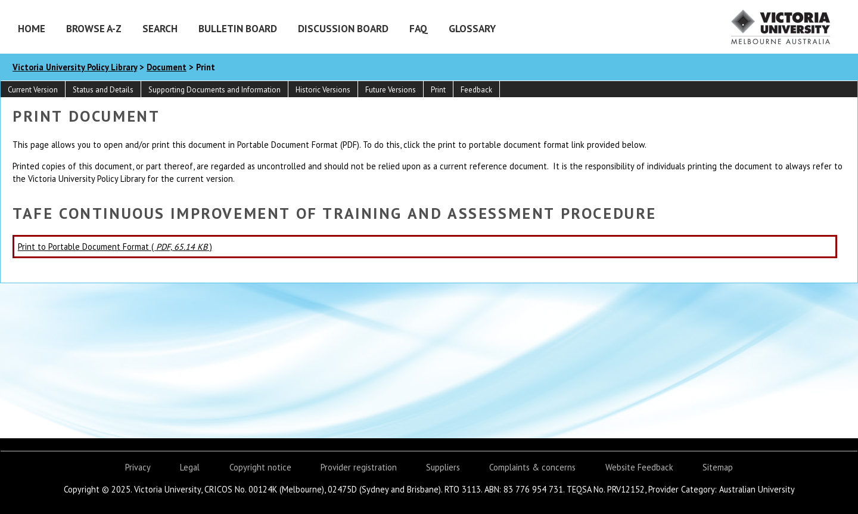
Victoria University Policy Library (75, 67)
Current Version (33, 90)
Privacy (138, 467)
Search (160, 28)
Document (166, 67)
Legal (190, 467)
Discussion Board (343, 28)
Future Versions (390, 90)
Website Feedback (639, 467)
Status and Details (103, 90)
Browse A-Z (94, 28)
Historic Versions (323, 90)
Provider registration (359, 467)
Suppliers (443, 467)
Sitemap (717, 467)
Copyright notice (260, 467)
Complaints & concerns (532, 467)
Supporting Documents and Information (214, 90)
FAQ (418, 28)
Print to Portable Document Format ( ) (115, 246)
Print (438, 90)
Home (31, 28)
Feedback (476, 90)
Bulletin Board (237, 28)
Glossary (472, 28)
